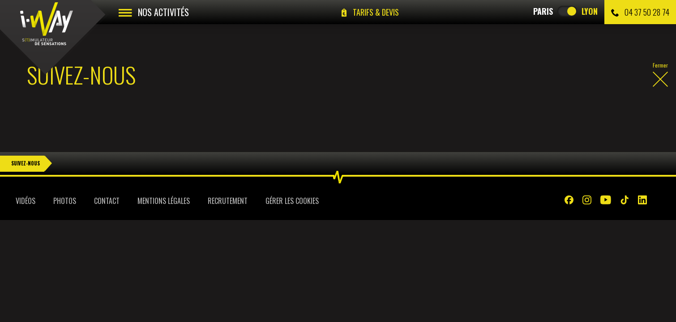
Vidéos (25, 180)
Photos (64, 180)
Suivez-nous (25, 142)
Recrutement (228, 180)
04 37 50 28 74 (640, 12)
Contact (107, 180)
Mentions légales (163, 180)
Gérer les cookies (292, 180)
